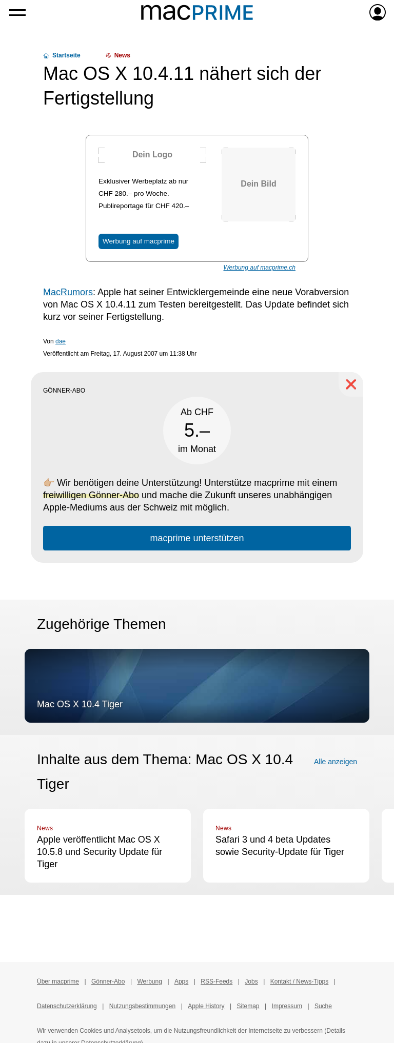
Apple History (206, 1006)
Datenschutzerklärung (67, 1006)
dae (60, 341)
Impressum (287, 1006)
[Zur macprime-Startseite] (197, 12)
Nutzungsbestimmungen (142, 1006)
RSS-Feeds (216, 981)
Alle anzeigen (335, 762)
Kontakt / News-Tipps (299, 981)
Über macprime (58, 981)
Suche (323, 1006)
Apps (181, 981)
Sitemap (248, 1006)
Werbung (149, 981)
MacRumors (68, 292)
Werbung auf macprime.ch (259, 267)
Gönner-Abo (108, 981)
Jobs (251, 981)
